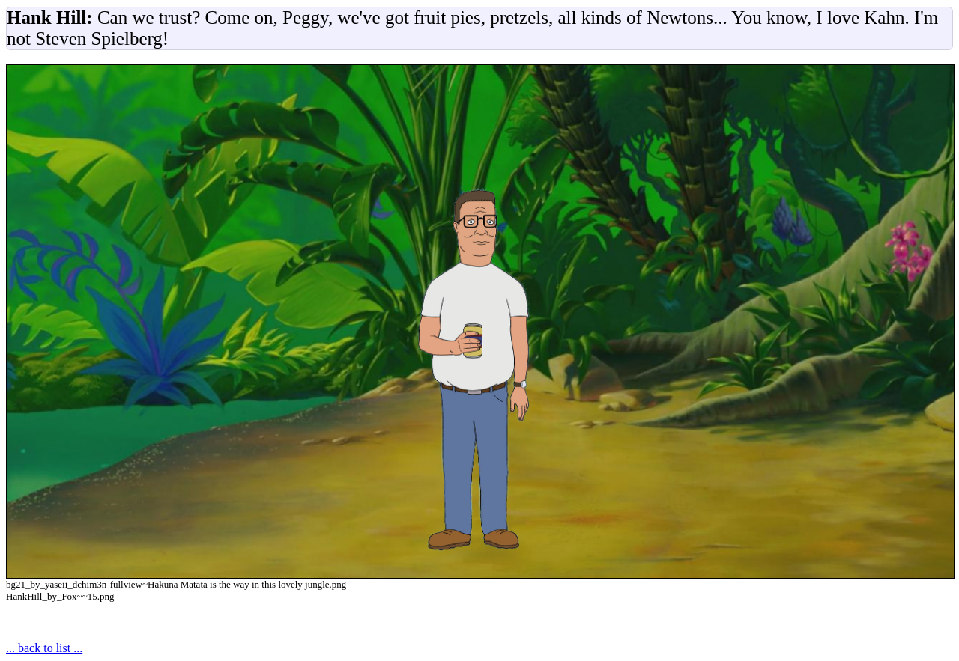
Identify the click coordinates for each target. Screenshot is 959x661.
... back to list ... (44, 648)
